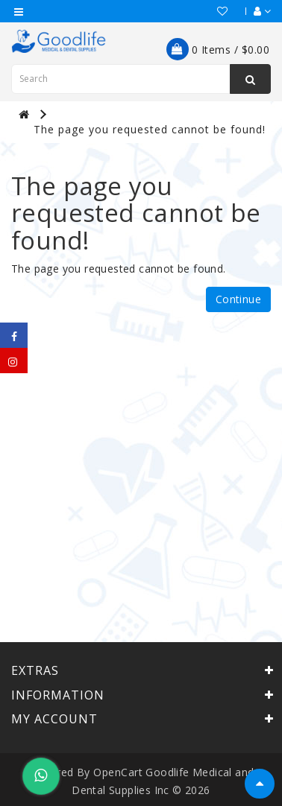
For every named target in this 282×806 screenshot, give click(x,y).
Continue (238, 299)
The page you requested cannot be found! (150, 129)
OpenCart (117, 772)
